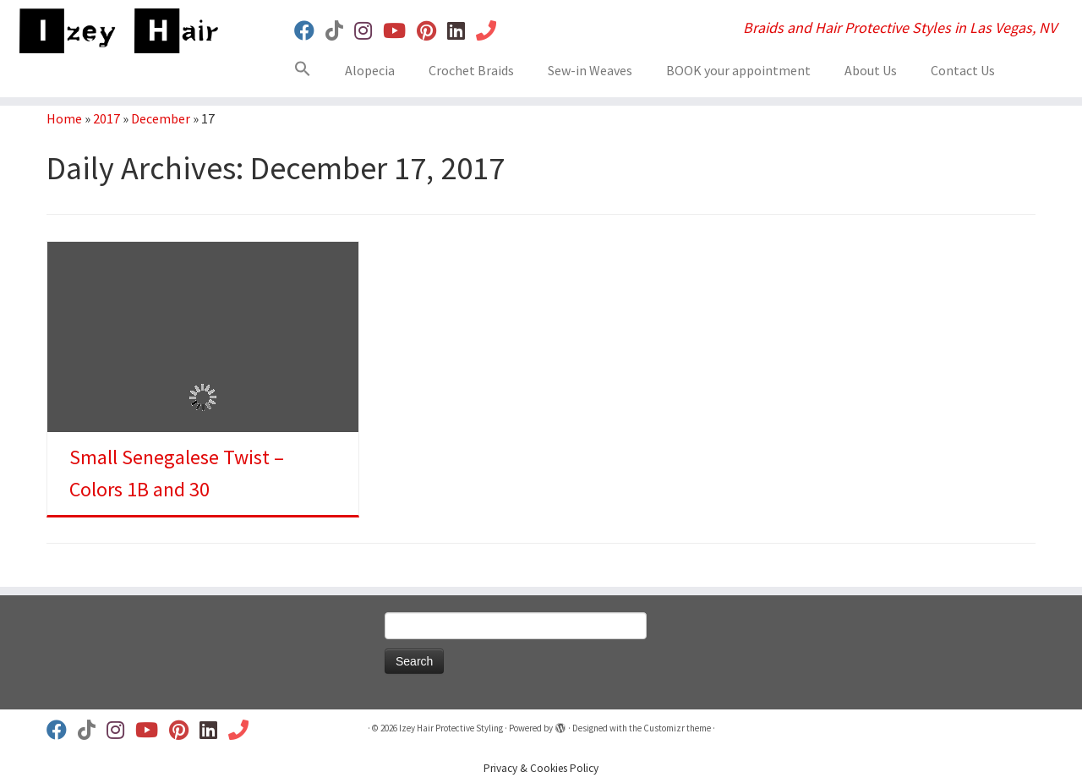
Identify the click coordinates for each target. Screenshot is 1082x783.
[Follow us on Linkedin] (461, 31)
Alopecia (370, 70)
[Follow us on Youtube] (400, 31)
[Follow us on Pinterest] (432, 31)
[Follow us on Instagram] (368, 31)
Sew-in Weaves (590, 70)
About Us (870, 70)
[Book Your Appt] (491, 31)
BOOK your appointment (738, 70)
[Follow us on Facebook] (309, 31)
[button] (309, 72)
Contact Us (963, 70)
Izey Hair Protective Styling (451, 728)
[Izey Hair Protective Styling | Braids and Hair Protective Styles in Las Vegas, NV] (124, 30)
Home (64, 118)
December (160, 118)
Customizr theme (677, 728)
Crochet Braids (471, 70)
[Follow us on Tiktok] (339, 31)
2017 (106, 118)
